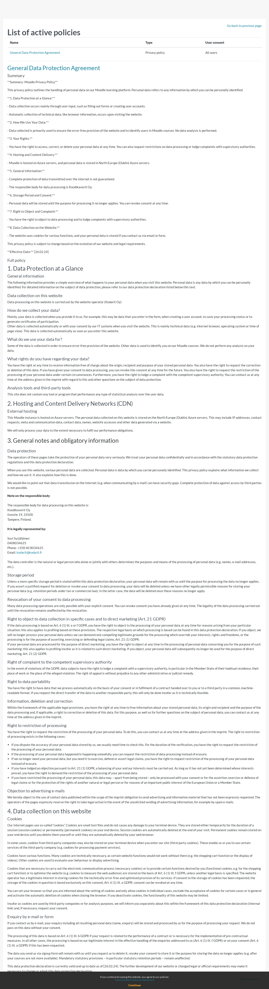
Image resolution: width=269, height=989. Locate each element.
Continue (134, 985)
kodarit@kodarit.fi (29, 552)
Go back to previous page (244, 26)
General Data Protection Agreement (35, 52)
